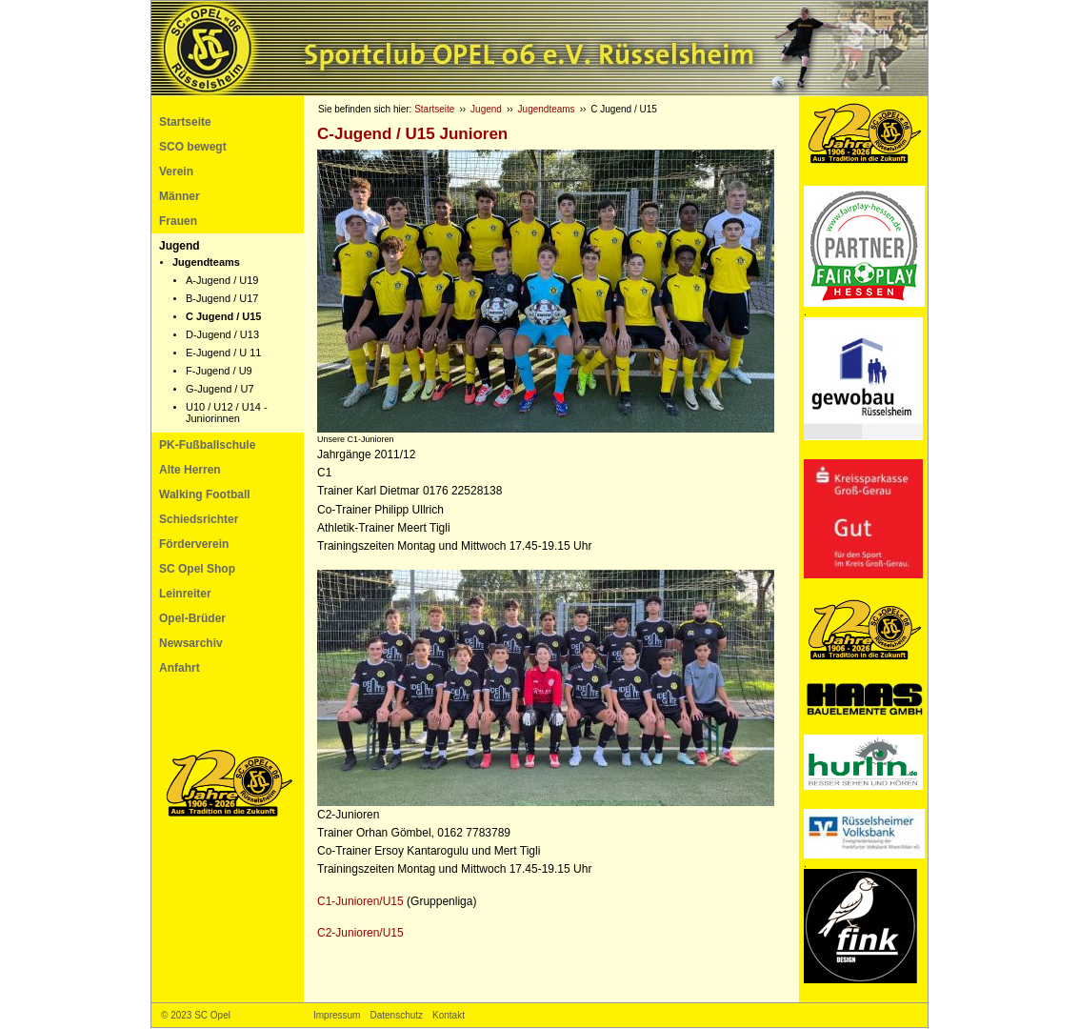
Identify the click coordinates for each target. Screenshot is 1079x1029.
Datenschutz (396, 1015)
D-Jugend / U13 (222, 334)
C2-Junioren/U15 (360, 932)
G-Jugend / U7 (220, 388)
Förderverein (194, 544)
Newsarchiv (191, 643)
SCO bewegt (193, 146)
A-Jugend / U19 (222, 280)
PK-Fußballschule (207, 445)
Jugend (179, 245)
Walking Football (204, 494)
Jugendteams (206, 262)
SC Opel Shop (197, 568)
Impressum (336, 1015)
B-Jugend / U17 (222, 298)
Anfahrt (179, 668)
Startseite (185, 122)
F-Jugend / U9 (219, 370)
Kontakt (448, 1015)
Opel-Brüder (192, 618)
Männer (179, 196)
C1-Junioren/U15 (360, 901)
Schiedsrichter (198, 519)
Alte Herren (190, 469)
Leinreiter (185, 593)
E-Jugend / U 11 (224, 352)
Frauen (178, 221)
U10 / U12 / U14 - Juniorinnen (227, 412)
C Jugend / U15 (223, 316)
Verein (176, 171)
